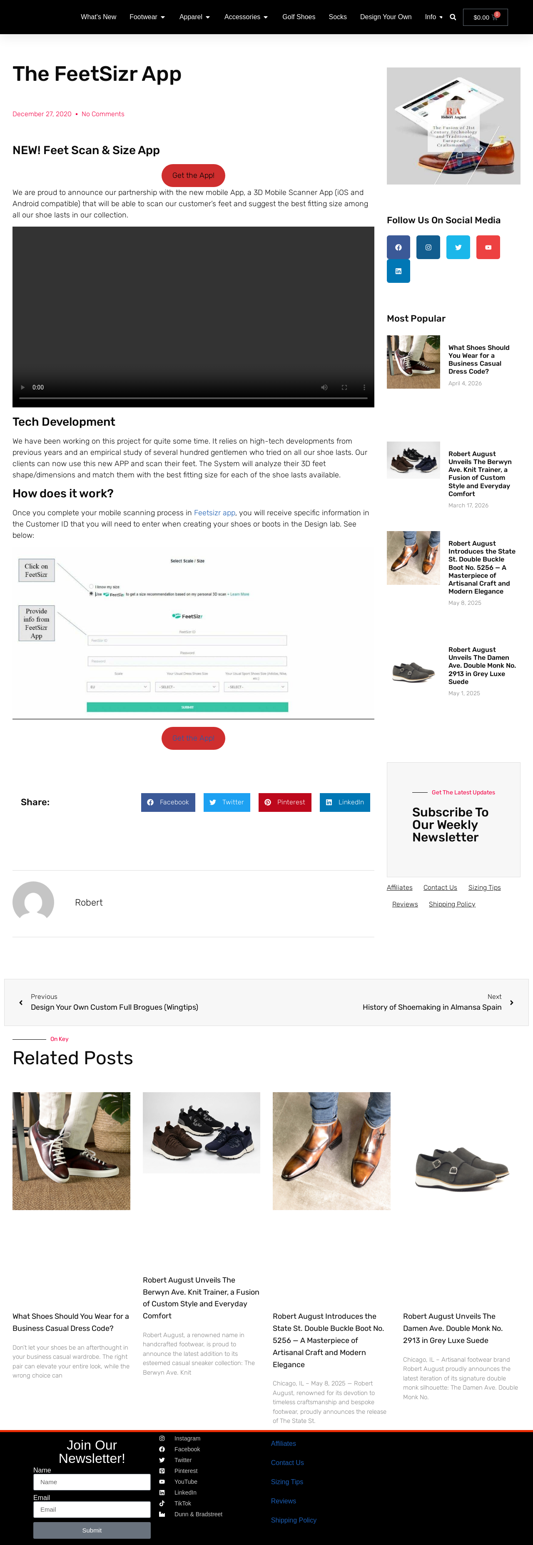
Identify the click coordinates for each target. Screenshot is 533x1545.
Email (41, 1498)
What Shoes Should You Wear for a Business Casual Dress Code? (479, 358)
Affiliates (400, 885)
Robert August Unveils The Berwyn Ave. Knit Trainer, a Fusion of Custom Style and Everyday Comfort (480, 472)
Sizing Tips (487, 885)
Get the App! (193, 175)
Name (42, 1470)
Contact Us (442, 885)
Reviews (406, 902)
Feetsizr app (214, 512)
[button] (452, 17)
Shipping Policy (454, 902)
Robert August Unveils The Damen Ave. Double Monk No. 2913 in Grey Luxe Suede (482, 664)
